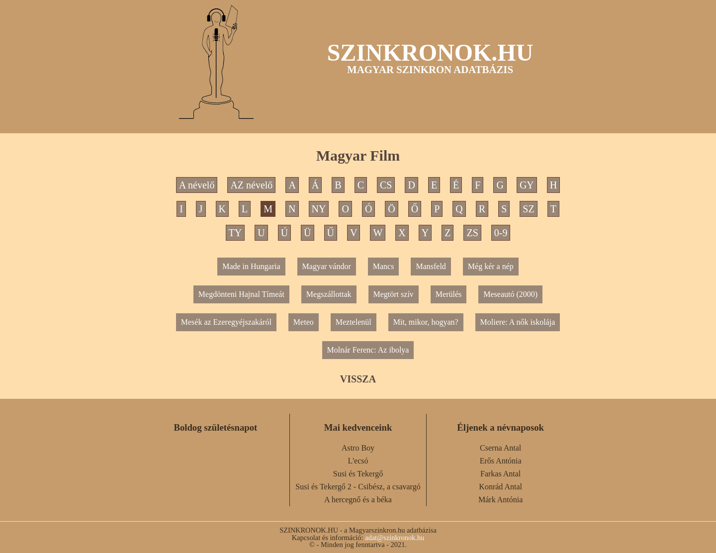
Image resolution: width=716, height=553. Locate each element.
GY (527, 185)
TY (235, 232)
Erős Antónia (501, 461)
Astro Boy (358, 448)
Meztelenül (353, 322)
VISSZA (358, 379)
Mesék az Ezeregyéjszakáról (226, 322)
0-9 (501, 232)
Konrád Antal (500, 486)
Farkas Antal (500, 473)
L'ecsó (358, 461)
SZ (528, 208)
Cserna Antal (500, 448)
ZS (472, 232)
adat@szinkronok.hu (394, 538)
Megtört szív (393, 294)
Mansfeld (431, 266)
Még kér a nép (491, 266)
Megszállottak (329, 294)
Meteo (303, 322)
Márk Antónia (500, 499)
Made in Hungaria (251, 266)
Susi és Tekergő (358, 473)
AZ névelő (251, 185)
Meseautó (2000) (510, 294)
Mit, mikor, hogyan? (425, 322)
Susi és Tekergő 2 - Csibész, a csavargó (357, 486)
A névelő (197, 185)
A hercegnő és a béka (358, 499)
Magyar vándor (326, 266)
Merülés (448, 294)
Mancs (383, 266)
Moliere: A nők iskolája (517, 322)
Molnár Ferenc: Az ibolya (368, 350)
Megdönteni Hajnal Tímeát (241, 294)
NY (319, 208)
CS (386, 185)
